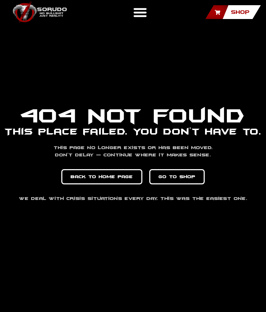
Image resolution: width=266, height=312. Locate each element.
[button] (140, 12)
